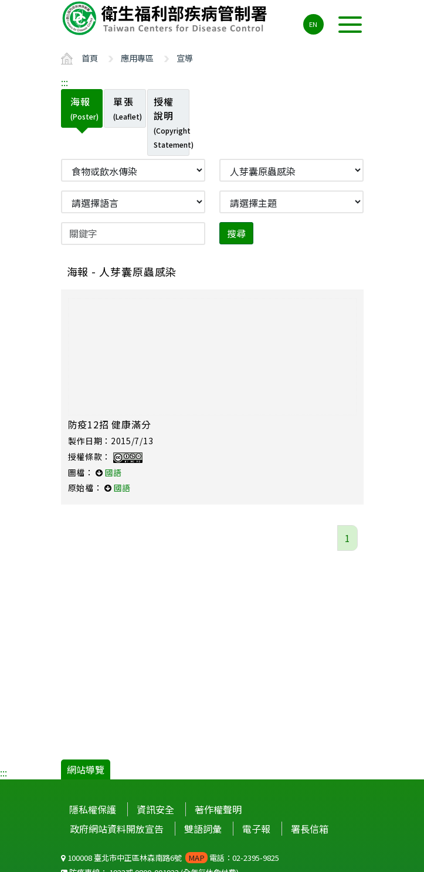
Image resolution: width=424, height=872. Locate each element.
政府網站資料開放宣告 (117, 829)
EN (313, 24)
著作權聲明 (218, 809)
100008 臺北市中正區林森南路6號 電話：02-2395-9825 (170, 857)
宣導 (185, 58)
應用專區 (137, 58)
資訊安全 (155, 809)
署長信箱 (309, 829)
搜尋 (236, 233)
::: (64, 82)
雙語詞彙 (203, 829)
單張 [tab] (127, 107)
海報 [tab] (84, 107)
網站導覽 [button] (85, 769)
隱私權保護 (92, 809)
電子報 (256, 829)
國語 (113, 472)
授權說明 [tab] (171, 121)
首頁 (90, 58)
